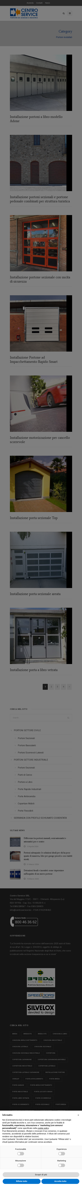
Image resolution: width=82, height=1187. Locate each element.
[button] (78, 1115)
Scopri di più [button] (41, 1174)
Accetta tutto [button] (60, 1181)
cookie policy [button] (43, 1128)
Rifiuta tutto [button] (21, 1181)
